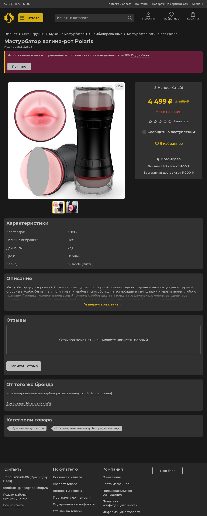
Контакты (141, 4)
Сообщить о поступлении (168, 129)
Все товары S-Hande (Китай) (28, 401)
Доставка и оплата (119, 4)
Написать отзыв (24, 363)
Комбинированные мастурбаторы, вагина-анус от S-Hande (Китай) (59, 390)
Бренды (197, 4)
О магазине (112, 475)
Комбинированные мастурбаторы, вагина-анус (88, 425)
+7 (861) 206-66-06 (17, 4)
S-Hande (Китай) (168, 85)
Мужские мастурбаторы (28, 425)
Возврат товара (65, 481)
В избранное (169, 141)
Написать (181, 118)
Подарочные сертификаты (170, 4)
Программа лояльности (72, 495)
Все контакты (13, 503)
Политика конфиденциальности (120, 501)
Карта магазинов (116, 481)
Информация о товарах (121, 509)
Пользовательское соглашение (117, 490)
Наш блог (167, 468)
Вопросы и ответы (67, 488)
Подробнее (140, 52)
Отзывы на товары (67, 508)
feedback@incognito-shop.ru (25, 485)
